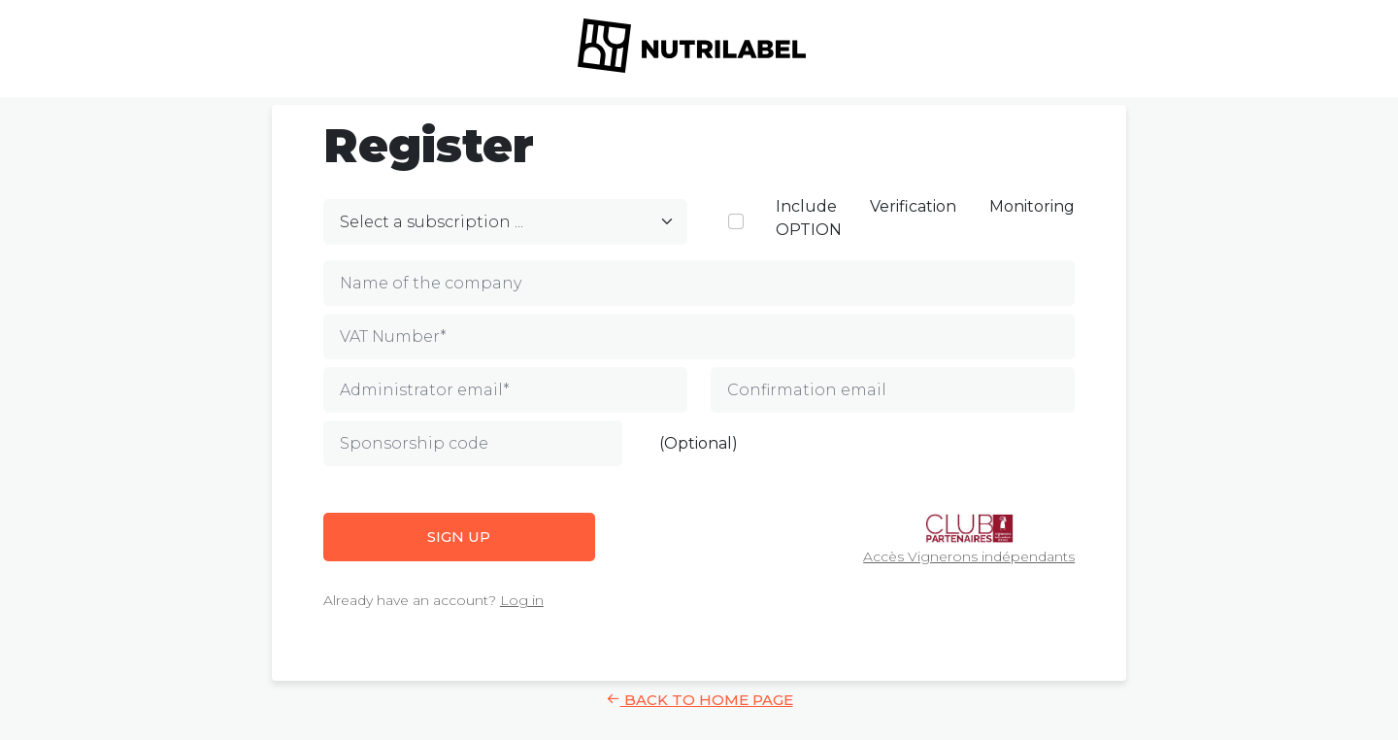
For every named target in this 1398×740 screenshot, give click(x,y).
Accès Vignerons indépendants (969, 539)
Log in (522, 600)
